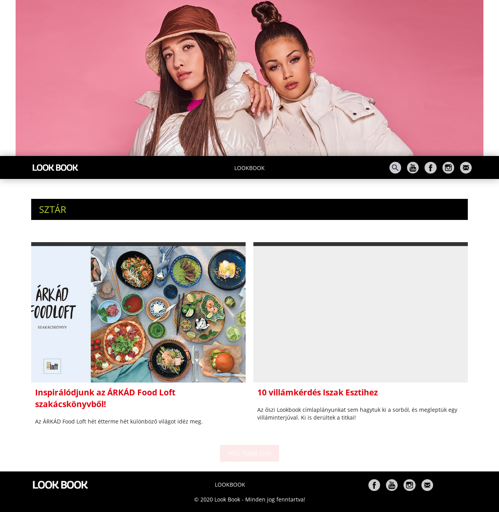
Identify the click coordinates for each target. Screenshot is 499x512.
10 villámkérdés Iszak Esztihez (317, 392)
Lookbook (249, 168)
